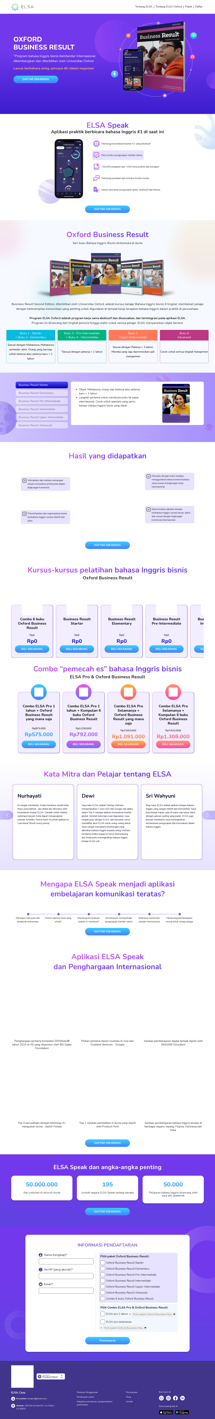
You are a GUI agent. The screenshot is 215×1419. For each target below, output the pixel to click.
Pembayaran (107, 1340)
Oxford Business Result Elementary (127, 1269)
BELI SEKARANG (32, 649)
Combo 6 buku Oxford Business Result (129, 1298)
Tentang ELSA (143, 6)
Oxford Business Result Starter (125, 1263)
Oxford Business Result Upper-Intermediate (133, 1286)
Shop (128, 1397)
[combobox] (154, 1314)
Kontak (129, 1401)
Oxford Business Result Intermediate (128, 1280)
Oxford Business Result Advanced (126, 1292)
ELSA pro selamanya (118, 1322)
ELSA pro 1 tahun (117, 1314)
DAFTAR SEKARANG (36, 79)
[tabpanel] (30, 346)
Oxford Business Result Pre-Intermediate (131, 1274)
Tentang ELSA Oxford (169, 6)
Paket (188, 6)
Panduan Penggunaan (87, 1392)
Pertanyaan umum (85, 1397)
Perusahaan (132, 1392)
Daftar (199, 6)
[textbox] (154, 1314)
